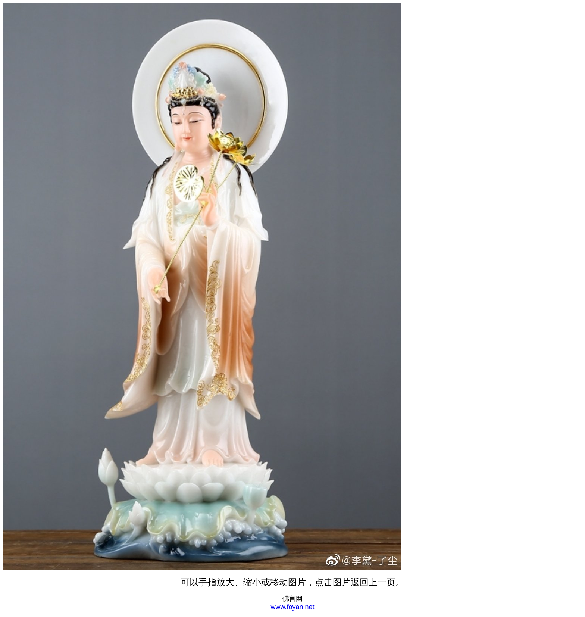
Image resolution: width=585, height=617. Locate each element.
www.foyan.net (292, 607)
